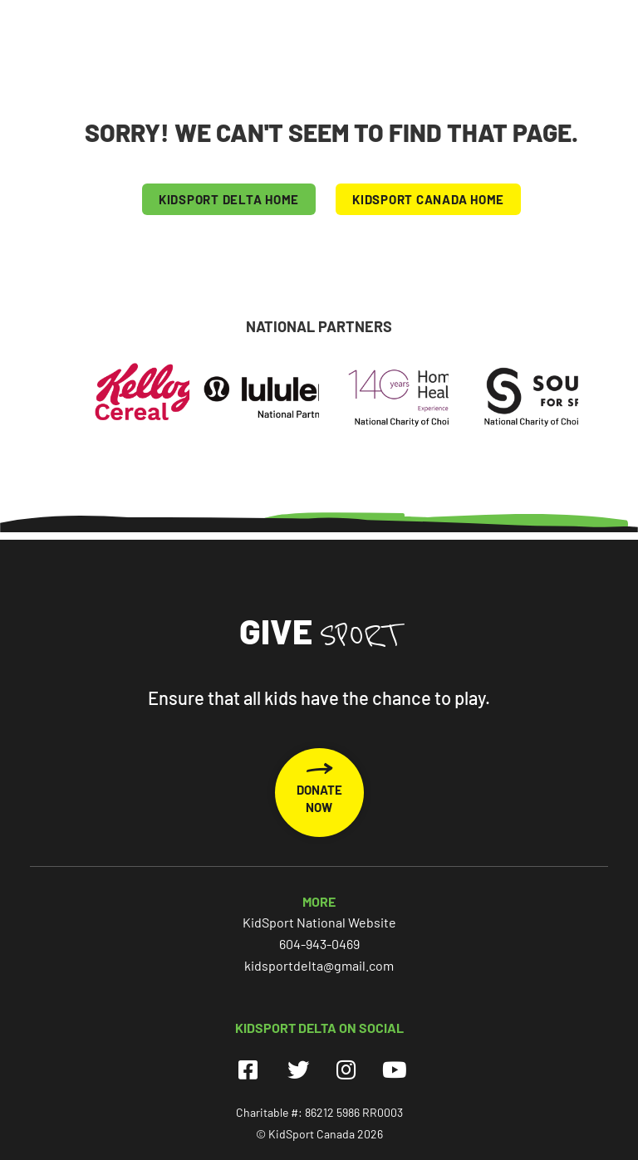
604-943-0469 (319, 944)
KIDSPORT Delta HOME (229, 199)
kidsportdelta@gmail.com (319, 965)
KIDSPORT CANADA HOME (428, 199)
